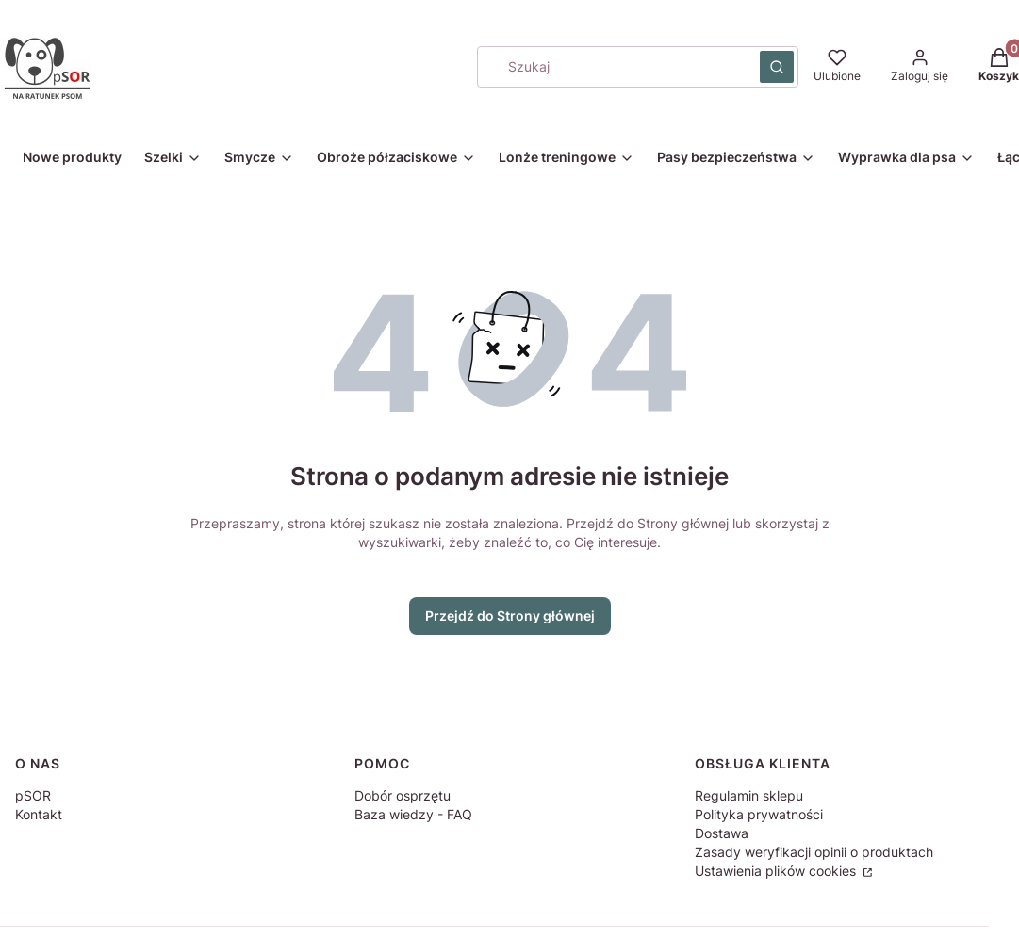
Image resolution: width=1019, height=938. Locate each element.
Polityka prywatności (759, 814)
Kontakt (38, 814)
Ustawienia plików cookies (777, 871)
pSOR (33, 795)
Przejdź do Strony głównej (510, 615)
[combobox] (612, 67)
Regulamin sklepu (749, 795)
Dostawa (721, 833)
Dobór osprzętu (402, 795)
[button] (777, 67)
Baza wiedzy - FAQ (413, 814)
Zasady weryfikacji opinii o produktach (814, 852)
